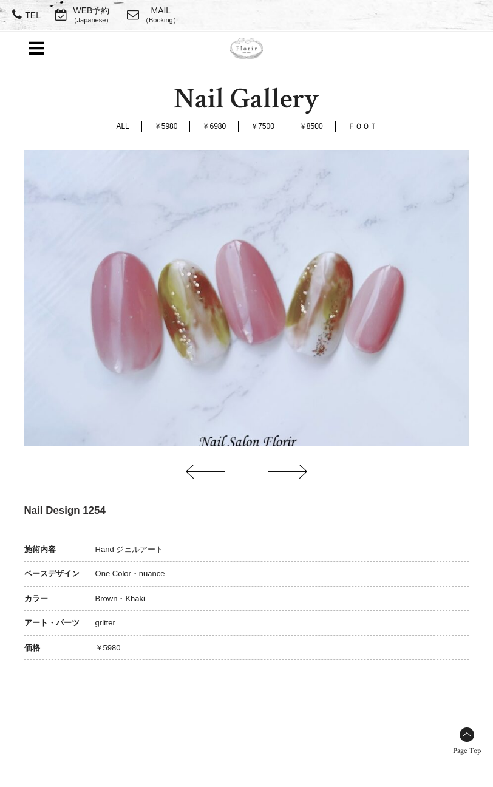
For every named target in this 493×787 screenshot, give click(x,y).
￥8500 (311, 126)
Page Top (467, 751)
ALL (122, 126)
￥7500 (262, 126)
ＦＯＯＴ (362, 126)
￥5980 (166, 126)
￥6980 (214, 126)
